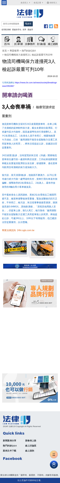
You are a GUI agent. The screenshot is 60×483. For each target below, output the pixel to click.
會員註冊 (39, 3)
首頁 (4, 50)
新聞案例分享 (9, 440)
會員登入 (26, 3)
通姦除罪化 (16, 29)
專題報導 (14, 50)
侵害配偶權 (6, 29)
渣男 (24, 29)
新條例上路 (30, 440)
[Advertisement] (30, 340)
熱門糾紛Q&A (29, 50)
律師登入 (52, 3)
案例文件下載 (9, 450)
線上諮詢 (29, 450)
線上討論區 (30, 445)
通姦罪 (30, 29)
